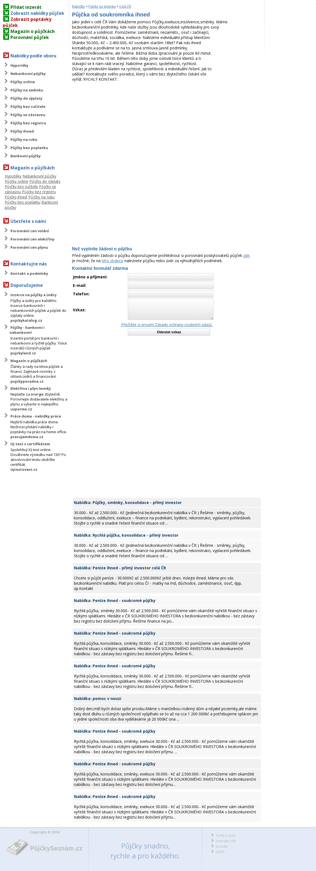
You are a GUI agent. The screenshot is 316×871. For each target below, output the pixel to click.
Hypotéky (19, 65)
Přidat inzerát (25, 7)
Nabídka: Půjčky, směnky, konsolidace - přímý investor (128, 502)
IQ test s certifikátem (30, 443)
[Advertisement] (167, 123)
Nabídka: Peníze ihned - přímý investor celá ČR (120, 567)
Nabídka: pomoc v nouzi (97, 698)
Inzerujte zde (226, 841)
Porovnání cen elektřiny (32, 239)
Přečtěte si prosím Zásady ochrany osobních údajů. (167, 324)
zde (246, 255)
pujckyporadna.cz (27, 381)
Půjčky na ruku (23, 139)
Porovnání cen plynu (29, 247)
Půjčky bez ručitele (27, 106)
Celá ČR (125, 6)
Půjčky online (22, 81)
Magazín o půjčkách (32, 31)
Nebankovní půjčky (28, 73)
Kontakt (222, 846)
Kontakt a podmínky (29, 273)
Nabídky (78, 6)
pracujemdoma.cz (26, 436)
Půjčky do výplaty (26, 98)
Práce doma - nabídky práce (35, 416)
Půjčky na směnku (26, 90)
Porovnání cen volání (29, 230)
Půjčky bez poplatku (29, 147)
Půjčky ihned (22, 131)
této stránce (112, 260)
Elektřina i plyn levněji (30, 388)
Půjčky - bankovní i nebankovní (27, 330)
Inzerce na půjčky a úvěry (33, 294)
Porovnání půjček (29, 37)
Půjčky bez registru (28, 123)
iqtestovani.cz (23, 469)
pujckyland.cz (23, 353)
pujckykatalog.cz (26, 320)
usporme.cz (21, 409)
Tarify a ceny (225, 835)
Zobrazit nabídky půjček (37, 13)
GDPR (220, 852)
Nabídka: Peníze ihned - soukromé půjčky (115, 600)
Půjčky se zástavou (27, 114)
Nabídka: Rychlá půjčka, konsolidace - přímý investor (126, 535)
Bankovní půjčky (25, 155)
